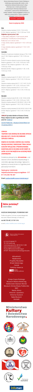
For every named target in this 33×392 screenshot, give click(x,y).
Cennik (16, 265)
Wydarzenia (16, 259)
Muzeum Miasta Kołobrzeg (16, 281)
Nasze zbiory (16, 290)
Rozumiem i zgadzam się (17, 18)
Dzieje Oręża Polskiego (16, 279)
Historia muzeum (16, 295)
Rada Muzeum (16, 297)
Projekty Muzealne (16, 261)
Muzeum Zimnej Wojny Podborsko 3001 (16, 287)
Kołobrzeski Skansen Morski (16, 284)
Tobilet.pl (9, 120)
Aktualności (16, 256)
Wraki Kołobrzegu (16, 263)
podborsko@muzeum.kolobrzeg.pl (15, 223)
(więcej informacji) (19, 16)
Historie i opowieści (16, 293)
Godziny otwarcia (16, 267)
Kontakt (16, 299)
